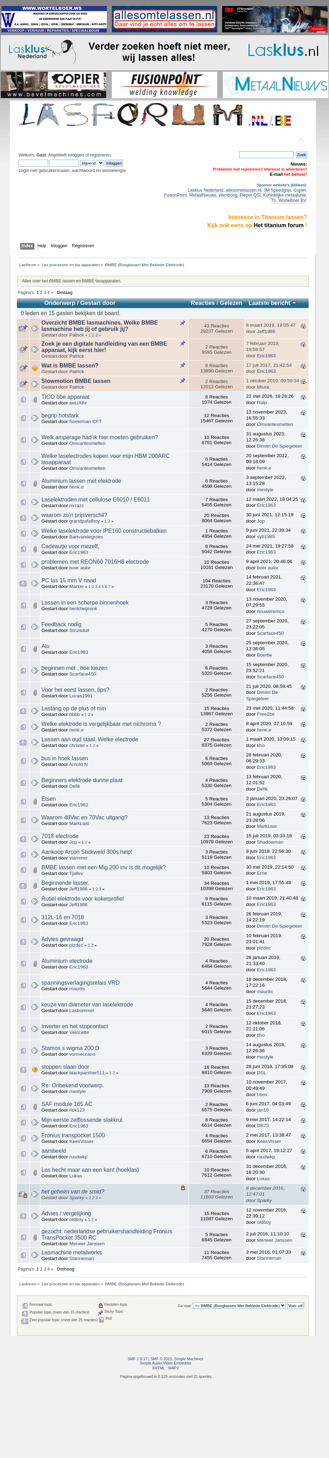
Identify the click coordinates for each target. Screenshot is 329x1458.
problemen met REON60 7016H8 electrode (95, 562)
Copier (299, 190)
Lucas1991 (81, 695)
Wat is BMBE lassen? (69, 366)
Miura (263, 387)
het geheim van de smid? (72, 1192)
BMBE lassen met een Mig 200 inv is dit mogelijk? (103, 867)
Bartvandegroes (86, 536)
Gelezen (231, 303)
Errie (262, 873)
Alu (45, 646)
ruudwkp (78, 1156)
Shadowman (270, 842)
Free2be (266, 714)
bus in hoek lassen (64, 758)
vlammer (78, 858)
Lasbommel (81, 1010)
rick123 (77, 1110)
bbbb (74, 714)
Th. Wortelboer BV (288, 200)
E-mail (276, 174)
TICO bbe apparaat (65, 397)
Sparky (76, 1197)
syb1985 (266, 536)
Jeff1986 (266, 331)
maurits (77, 988)
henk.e (264, 468)
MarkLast (79, 823)
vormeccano (82, 1054)
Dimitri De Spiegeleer (279, 446)
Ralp (262, 402)
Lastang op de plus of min (73, 708)
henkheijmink (83, 608)
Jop (261, 521)
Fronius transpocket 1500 (73, 1135)
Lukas (75, 1175)
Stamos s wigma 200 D (70, 1048)
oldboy (76, 1219)
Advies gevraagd (62, 939)
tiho (261, 745)
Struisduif (79, 630)
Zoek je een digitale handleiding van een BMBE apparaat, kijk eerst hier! (104, 347)
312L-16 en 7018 (62, 917)
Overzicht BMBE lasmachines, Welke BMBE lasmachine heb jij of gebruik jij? (99, 326)
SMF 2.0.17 (137, 1359)
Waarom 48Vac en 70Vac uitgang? (84, 817)
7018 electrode (60, 836)
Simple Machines (189, 1359)
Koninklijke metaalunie (284, 195)
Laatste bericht (272, 303)
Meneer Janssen (87, 1243)
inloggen (76, 155)
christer (77, 745)
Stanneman (81, 1258)
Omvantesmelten (275, 424)
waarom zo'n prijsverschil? (74, 515)
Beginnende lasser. (65, 883)
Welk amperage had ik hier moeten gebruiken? (99, 437)
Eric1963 (266, 355)
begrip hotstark (60, 415)
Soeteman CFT (85, 421)
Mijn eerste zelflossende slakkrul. (82, 1120)
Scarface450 (270, 633)
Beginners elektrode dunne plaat (81, 780)
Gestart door (97, 303)
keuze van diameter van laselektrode (87, 1005)
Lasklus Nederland (205, 190)
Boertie (264, 655)
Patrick (76, 335)
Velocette (79, 1032)
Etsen (48, 799)
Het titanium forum (279, 225)
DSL (261, 1072)
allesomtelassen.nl (243, 190)
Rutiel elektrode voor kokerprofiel (82, 899)
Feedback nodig (61, 624)
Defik (74, 786)
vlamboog (228, 195)
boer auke (79, 567)
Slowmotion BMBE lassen (75, 381)
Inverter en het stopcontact (74, 1026)
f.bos (262, 1094)
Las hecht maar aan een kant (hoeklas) (90, 1170)
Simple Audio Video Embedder (165, 1363)
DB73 (263, 1125)
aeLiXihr (78, 402)
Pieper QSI (250, 195)
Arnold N (78, 764)
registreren (100, 155)
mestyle (265, 489)
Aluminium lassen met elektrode (81, 481)
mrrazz (76, 505)
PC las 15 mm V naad (68, 580)
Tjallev (76, 873)
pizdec (76, 945)
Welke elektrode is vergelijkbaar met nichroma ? (101, 724)
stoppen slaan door (65, 1067)
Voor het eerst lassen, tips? (75, 690)
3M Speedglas (277, 190)
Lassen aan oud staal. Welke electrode (89, 739)
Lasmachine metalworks (71, 1252)
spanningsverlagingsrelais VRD (80, 983)
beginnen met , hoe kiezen (74, 668)
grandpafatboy (84, 521)
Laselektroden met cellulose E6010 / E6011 (95, 500)
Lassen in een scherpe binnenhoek (85, 603)
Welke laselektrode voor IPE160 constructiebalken (104, 531)
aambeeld (53, 1151)
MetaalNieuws (202, 195)
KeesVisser (81, 1141)
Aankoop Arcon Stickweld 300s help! (87, 852)
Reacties (203, 303)
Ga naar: (185, 1306)
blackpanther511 (87, 1072)
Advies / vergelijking (66, 1213)
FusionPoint (175, 195)
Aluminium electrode (66, 961)
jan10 (263, 1110)
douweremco (270, 611)
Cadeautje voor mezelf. (70, 546)
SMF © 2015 (161, 1359)
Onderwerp (59, 303)
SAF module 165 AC (66, 1104)
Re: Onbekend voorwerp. (72, 1085)
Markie (76, 586)
